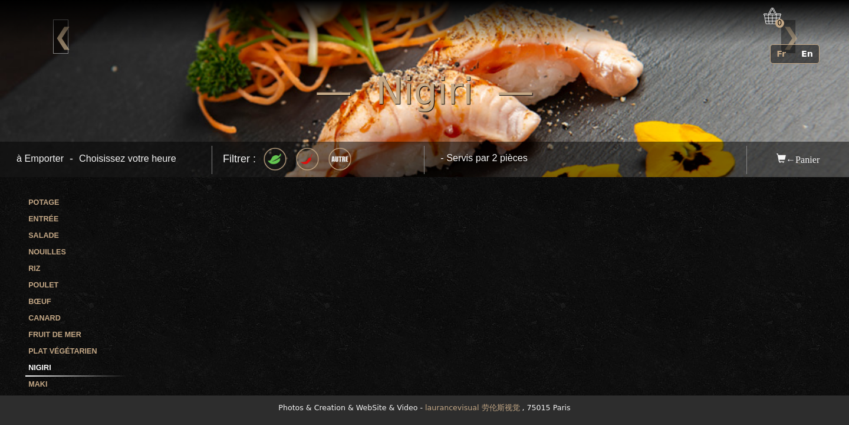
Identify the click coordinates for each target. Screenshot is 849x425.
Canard (44, 318)
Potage (43, 202)
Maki (37, 384)
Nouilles (47, 252)
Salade (43, 235)
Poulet (43, 285)
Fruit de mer (54, 335)
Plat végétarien (62, 351)
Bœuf (39, 302)
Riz (34, 268)
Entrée (43, 219)
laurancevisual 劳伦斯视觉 (472, 407)
